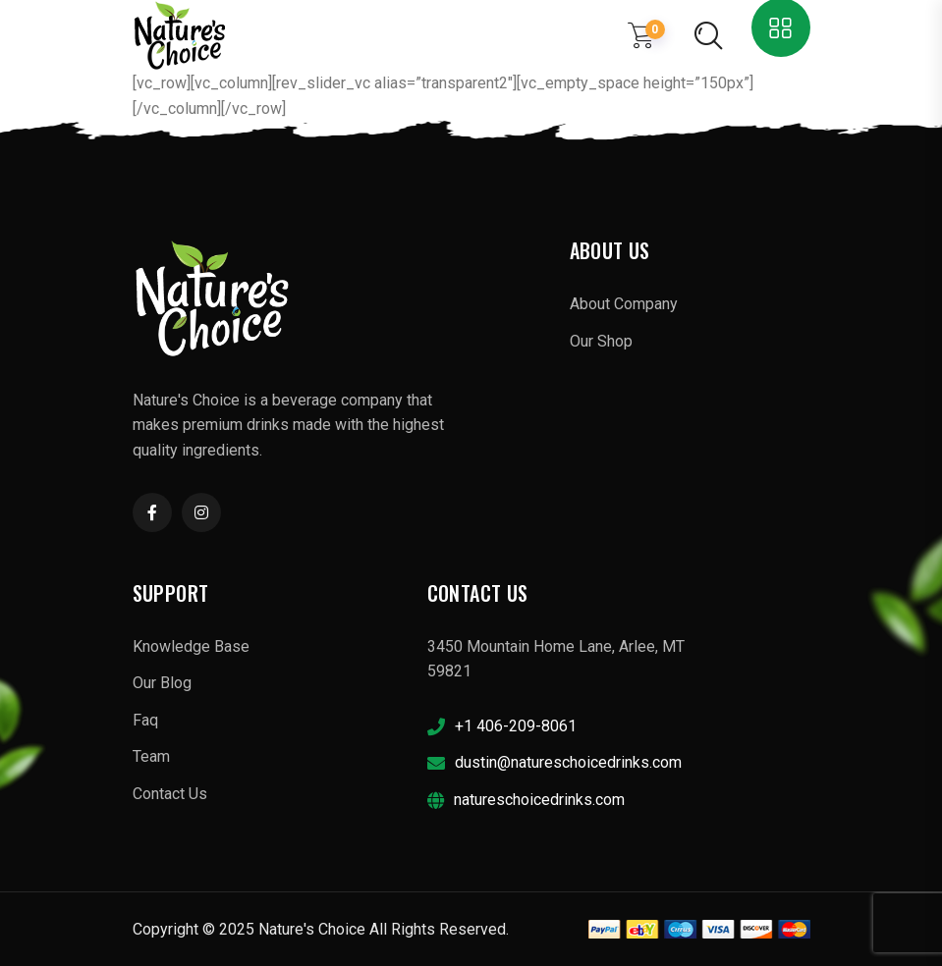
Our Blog (162, 682)
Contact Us (170, 793)
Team (151, 756)
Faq (145, 720)
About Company (624, 304)
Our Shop (601, 341)
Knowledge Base (191, 646)
